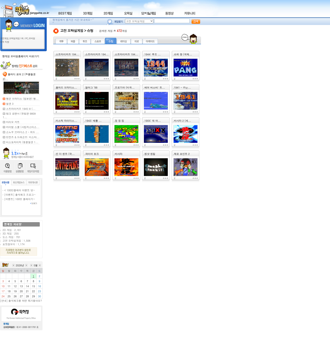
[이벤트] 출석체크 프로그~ (20, 194)
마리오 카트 (13, 122)
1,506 (27, 240)
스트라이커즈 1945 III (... (20, 108)
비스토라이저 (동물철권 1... (22, 142)
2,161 (17, 230)
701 (18, 237)
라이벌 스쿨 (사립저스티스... (22, 127)
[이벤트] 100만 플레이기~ (19, 199)
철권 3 (9, 103)
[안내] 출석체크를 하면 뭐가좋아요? (21, 300)
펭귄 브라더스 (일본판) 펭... (22, 98)
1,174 (21, 244)
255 (16, 233)
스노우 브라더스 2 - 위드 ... (22, 132)
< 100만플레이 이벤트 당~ (19, 190)
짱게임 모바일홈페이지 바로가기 (20, 56)
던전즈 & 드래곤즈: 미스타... (22, 137)
